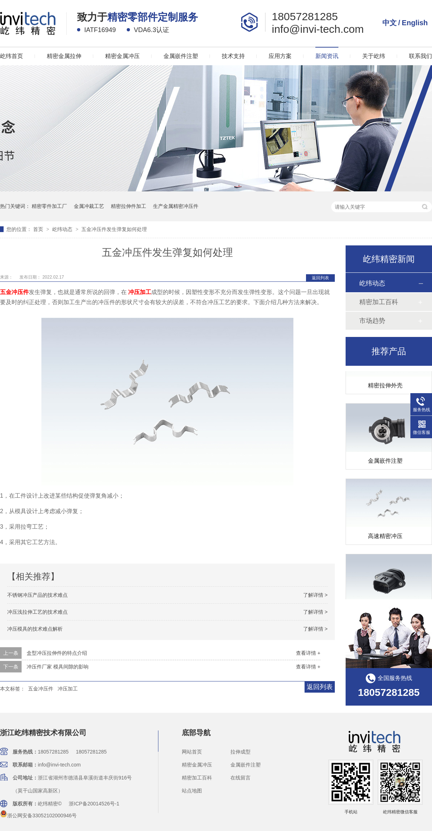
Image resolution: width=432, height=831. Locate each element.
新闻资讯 (326, 56)
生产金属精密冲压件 (175, 206)
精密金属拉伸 (64, 56)
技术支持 (233, 56)
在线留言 (240, 778)
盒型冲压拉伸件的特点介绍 (57, 653)
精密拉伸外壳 (385, 386)
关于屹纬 (373, 56)
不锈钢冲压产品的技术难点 (37, 595)
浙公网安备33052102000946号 (38, 815)
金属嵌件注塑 (180, 56)
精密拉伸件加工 (128, 206)
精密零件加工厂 (49, 206)
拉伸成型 (240, 752)
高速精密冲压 (385, 537)
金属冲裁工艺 (89, 206)
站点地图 (192, 791)
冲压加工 (68, 689)
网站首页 (192, 752)
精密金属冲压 (122, 56)
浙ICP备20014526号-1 (94, 803)
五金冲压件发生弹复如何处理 (114, 229)
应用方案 (280, 56)
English (415, 23)
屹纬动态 (63, 229)
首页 (39, 229)
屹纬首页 (11, 56)
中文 (389, 23)
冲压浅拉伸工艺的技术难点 (37, 612)
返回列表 (320, 277)
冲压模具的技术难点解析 (35, 629)
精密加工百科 (378, 302)
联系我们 (420, 56)
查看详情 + (308, 653)
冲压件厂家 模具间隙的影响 (58, 667)
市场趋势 (372, 320)
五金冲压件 (40, 689)
